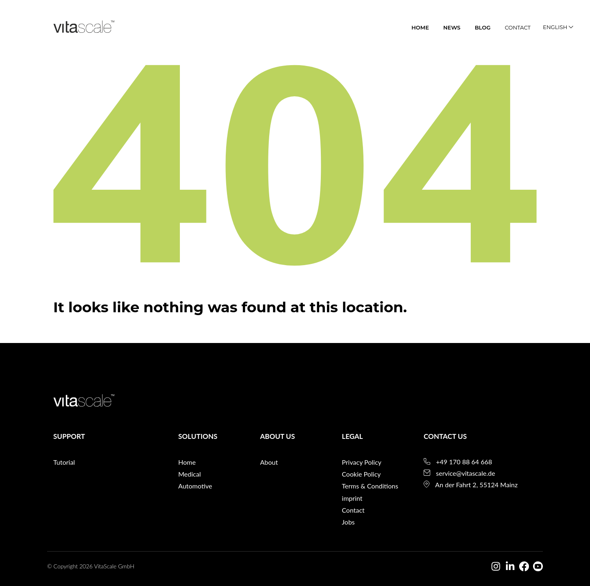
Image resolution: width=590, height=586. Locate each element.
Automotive (195, 486)
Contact (518, 27)
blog (483, 27)
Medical (189, 474)
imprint (352, 498)
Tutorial (64, 462)
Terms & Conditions (370, 486)
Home (187, 462)
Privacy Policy (361, 462)
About (269, 462)
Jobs (348, 522)
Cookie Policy (361, 474)
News (452, 27)
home (420, 27)
